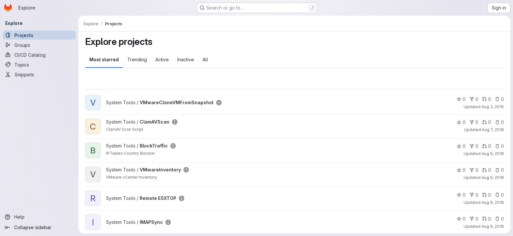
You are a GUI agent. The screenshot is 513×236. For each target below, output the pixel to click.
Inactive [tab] (185, 59)
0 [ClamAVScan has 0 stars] (461, 122)
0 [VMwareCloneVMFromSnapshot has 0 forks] (473, 99)
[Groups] (39, 44)
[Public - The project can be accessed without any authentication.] (218, 102)
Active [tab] (162, 59)
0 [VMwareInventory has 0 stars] (461, 170)
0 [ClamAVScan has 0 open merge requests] (486, 122)
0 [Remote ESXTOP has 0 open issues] (499, 195)
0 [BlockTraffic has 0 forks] (473, 146)
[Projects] (39, 35)
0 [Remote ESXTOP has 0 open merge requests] (486, 195)
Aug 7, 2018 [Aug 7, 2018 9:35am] (493, 129)
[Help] (39, 217)
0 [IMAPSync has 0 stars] (461, 219)
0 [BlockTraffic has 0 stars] (461, 146)
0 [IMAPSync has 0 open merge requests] (486, 219)
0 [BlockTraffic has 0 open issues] (499, 146)
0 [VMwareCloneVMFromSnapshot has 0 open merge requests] (486, 99)
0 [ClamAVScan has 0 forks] (473, 122)
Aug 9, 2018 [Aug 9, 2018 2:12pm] (493, 226)
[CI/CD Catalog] (39, 54)
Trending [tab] (137, 59)
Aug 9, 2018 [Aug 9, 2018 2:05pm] (493, 153)
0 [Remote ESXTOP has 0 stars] (461, 195)
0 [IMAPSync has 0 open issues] (499, 219)
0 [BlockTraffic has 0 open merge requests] (486, 146)
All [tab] (205, 59)
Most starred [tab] (104, 59)
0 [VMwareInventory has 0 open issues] (499, 170)
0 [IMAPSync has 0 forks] (473, 219)
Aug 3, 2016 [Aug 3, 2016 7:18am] (493, 106)
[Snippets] (39, 74)
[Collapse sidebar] (39, 227)
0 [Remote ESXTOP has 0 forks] (473, 195)
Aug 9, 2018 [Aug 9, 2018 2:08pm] (493, 177)
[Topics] (39, 64)
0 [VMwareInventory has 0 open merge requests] (486, 170)
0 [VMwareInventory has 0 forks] (473, 170)
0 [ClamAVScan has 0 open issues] (499, 122)
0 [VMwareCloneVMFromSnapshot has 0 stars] (461, 99)
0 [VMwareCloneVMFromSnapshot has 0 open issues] (499, 99)
